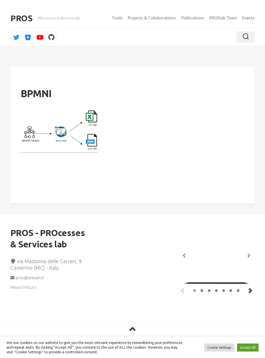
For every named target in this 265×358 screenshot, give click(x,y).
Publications (192, 18)
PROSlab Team (223, 18)
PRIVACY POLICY (23, 287)
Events (248, 18)
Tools (117, 18)
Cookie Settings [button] (219, 347)
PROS (21, 18)
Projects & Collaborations (152, 18)
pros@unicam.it (27, 277)
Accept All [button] (247, 347)
